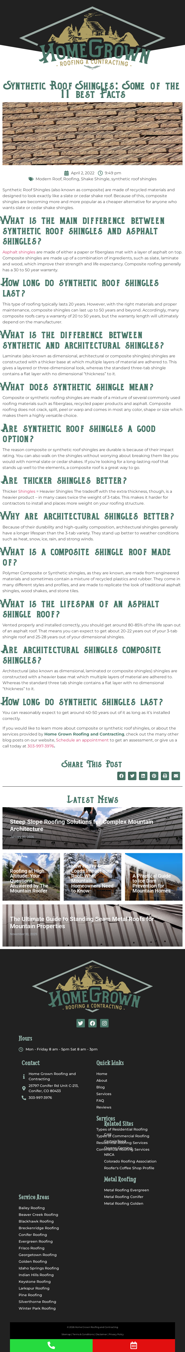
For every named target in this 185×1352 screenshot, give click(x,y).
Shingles (26, 491)
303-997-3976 (40, 746)
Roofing (71, 179)
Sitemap (66, 1334)
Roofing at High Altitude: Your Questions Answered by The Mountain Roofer (29, 881)
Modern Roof (49, 179)
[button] (92, 70)
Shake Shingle (95, 179)
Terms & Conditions (83, 1334)
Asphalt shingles (18, 252)
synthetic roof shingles (134, 179)
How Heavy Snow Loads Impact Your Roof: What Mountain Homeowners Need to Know (92, 878)
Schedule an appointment (82, 740)
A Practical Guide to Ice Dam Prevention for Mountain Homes (151, 883)
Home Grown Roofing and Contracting (96, 1327)
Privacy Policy (116, 1334)
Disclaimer (101, 1334)
